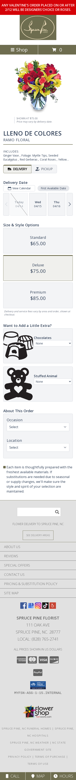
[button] (38, 685)
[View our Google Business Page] (31, 607)
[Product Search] (39, 511)
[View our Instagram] (38, 607)
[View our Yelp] (52, 607)
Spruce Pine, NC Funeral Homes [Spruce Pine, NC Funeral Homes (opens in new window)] (26, 728)
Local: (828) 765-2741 (38, 639)
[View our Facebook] (23, 607)
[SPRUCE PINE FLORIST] (38, 39)
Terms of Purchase (50, 756)
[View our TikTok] (45, 607)
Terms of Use (38, 764)
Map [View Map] (38, 776)
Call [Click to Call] (12, 776)
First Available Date (53, 188)
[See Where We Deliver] (38, 535)
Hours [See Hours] (63, 776)
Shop (19, 49)
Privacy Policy (19, 756)
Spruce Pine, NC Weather (29, 742)
